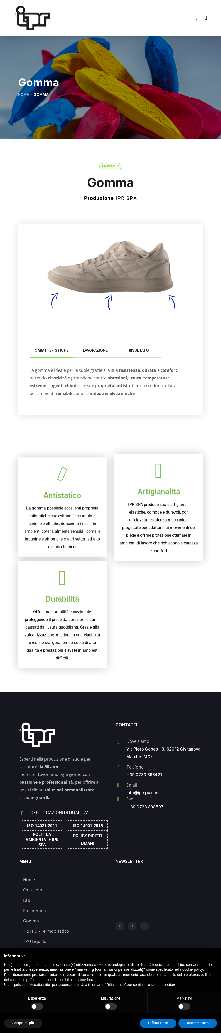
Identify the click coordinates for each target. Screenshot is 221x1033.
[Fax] (118, 799)
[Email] (118, 785)
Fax (129, 799)
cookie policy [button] (192, 969)
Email (131, 785)
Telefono (135, 767)
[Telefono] (118, 767)
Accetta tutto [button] (198, 1023)
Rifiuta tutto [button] (158, 1023)
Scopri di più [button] (23, 1023)
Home (23, 94)
